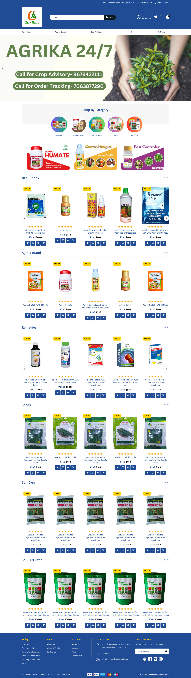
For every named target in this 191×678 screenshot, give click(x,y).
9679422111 (105, 653)
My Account (77, 644)
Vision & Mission (54, 648)
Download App (161, 3)
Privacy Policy (27, 644)
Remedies (26, 32)
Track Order (77, 656)
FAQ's (24, 663)
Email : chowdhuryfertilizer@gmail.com (118, 3)
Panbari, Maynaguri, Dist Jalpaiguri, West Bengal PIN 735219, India (116, 645)
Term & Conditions (29, 648)
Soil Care (161, 32)
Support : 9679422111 (145, 3)
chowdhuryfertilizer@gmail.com (114, 659)
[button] (3, 68)
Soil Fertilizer (97, 32)
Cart (74, 652)
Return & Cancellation (31, 656)
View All (165, 178)
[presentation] (24, 218)
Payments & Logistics (31, 652)
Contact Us (51, 652)
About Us (51, 644)
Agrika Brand (60, 32)
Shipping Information (31, 660)
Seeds (130, 32)
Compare (76, 648)
